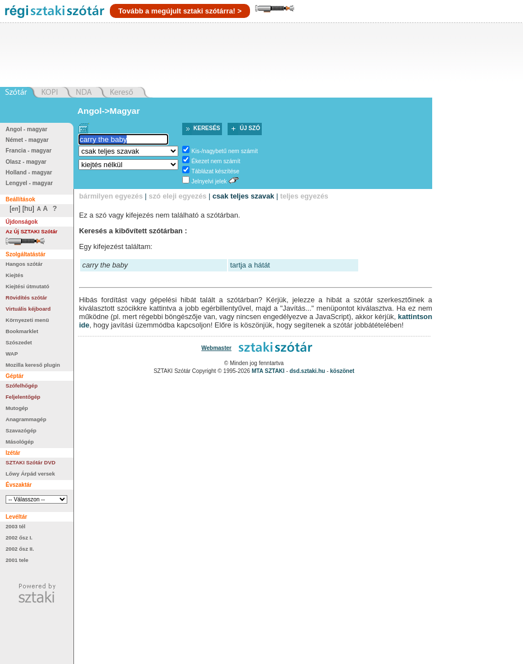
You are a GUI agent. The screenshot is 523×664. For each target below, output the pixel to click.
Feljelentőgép (23, 397)
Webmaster (216, 348)
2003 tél (15, 526)
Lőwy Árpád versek (30, 474)
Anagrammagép (26, 419)
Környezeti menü (27, 320)
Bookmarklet (22, 331)
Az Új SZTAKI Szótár (32, 231)
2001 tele (17, 560)
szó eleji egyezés (177, 196)
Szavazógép (21, 430)
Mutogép (17, 408)
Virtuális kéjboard (28, 309)
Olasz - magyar (26, 162)
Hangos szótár (24, 264)
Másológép (20, 442)
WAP (12, 354)
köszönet (342, 371)
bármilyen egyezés (111, 196)
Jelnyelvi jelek (209, 181)
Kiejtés (14, 275)
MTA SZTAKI (268, 371)
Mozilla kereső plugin (33, 365)
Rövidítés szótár (26, 297)
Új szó (250, 128)
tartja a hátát (250, 265)
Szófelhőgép (22, 385)
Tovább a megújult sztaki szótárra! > (180, 11)
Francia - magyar (29, 150)
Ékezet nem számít (216, 161)
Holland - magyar (29, 172)
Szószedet (19, 342)
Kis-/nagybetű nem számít (225, 151)
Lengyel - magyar (29, 183)
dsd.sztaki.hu (307, 371)
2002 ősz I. (19, 537)
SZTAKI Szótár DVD (30, 462)
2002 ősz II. (20, 549)
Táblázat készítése (215, 171)
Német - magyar (27, 140)
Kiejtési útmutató (27, 286)
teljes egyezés (304, 196)
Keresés (206, 128)
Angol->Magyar (108, 111)
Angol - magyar (27, 129)
